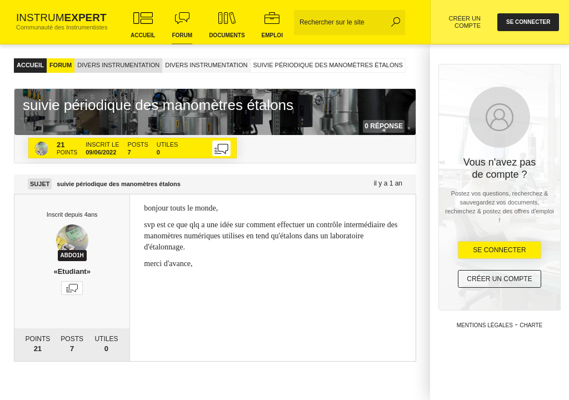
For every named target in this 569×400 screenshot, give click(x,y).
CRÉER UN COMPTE (465, 22)
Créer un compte (499, 279)
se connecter (528, 22)
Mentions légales (485, 325)
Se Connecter (499, 250)
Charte (531, 325)
